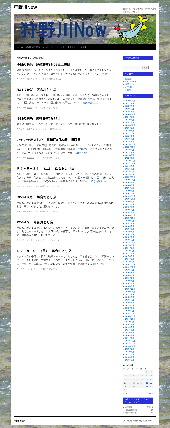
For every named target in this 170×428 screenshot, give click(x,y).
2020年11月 (130, 177)
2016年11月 (130, 264)
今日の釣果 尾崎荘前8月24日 (38, 118)
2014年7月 (129, 327)
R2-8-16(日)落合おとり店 (35, 222)
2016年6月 (129, 278)
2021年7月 (129, 172)
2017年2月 (129, 262)
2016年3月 (129, 286)
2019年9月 (129, 202)
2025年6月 (129, 112)
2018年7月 (129, 226)
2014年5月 (129, 333)
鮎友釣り (30, 79)
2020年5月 (129, 193)
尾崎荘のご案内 (33, 47)
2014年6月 (129, 330)
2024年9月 (129, 117)
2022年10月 (130, 147)
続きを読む (90, 102)
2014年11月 (130, 316)
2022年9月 (129, 150)
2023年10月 (130, 125)
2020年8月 (129, 185)
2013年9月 (129, 349)
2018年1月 (129, 240)
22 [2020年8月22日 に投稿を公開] (147, 383)
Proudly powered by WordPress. (139, 421)
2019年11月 (130, 196)
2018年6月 (129, 229)
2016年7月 (129, 275)
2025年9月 (129, 103)
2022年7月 (129, 155)
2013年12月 (130, 341)
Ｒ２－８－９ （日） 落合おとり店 (44, 251)
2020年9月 (129, 182)
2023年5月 (129, 139)
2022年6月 (129, 158)
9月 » (151, 393)
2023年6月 (129, 136)
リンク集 (82, 47)
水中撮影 (129, 87)
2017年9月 (129, 245)
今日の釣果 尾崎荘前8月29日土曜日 (43, 64)
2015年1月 (129, 313)
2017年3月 (129, 259)
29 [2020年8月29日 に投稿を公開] (147, 387)
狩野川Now (25, 7)
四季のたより (130, 84)
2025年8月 (129, 106)
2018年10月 (130, 218)
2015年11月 (130, 289)
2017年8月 (129, 248)
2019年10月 (130, 199)
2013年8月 (129, 352)
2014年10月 (130, 319)
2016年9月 (129, 270)
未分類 (29, 108)
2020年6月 (129, 191)
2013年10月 (130, 346)
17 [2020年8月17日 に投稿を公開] (125, 383)
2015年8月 (129, 297)
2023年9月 (129, 128)
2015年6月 (129, 303)
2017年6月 (129, 253)
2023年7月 (129, 133)
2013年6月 (129, 357)
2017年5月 (129, 256)
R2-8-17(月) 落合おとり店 (36, 197)
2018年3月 (129, 237)
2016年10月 (130, 267)
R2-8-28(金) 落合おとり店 (36, 89)
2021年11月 (130, 161)
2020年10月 (130, 180)
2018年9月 (129, 221)
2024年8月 (129, 120)
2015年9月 (129, 294)
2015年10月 (130, 292)
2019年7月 (129, 207)
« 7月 (125, 393)
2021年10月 (130, 163)
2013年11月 (130, 343)
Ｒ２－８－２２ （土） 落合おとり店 (46, 168)
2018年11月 (130, 215)
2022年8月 (129, 152)
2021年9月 (129, 166)
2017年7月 (129, 251)
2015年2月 (129, 311)
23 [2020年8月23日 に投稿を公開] (151, 383)
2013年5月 (129, 360)
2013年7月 (129, 354)
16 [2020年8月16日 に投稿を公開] (151, 379)
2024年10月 (130, 114)
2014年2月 (129, 338)
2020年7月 (129, 188)
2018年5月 (129, 232)
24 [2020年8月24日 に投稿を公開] (125, 387)
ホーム (20, 47)
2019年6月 (129, 210)
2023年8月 (129, 131)
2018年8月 (129, 223)
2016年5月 (129, 281)
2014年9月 (129, 322)
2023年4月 (129, 142)
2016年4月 (129, 283)
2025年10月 (130, 101)
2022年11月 (130, 144)
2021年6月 (129, 174)
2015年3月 (129, 308)
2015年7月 (129, 300)
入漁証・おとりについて (54, 47)
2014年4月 (129, 335)
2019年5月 (129, 212)
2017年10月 (130, 243)
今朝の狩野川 (130, 82)
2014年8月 (129, 324)
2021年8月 (129, 169)
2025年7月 (129, 109)
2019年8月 (129, 204)
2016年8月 (129, 273)
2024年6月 (129, 122)
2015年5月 (129, 305)
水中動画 (71, 47)
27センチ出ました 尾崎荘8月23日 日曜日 (49, 139)
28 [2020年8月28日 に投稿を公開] (142, 387)
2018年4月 (129, 234)
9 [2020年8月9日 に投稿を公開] (151, 376)
